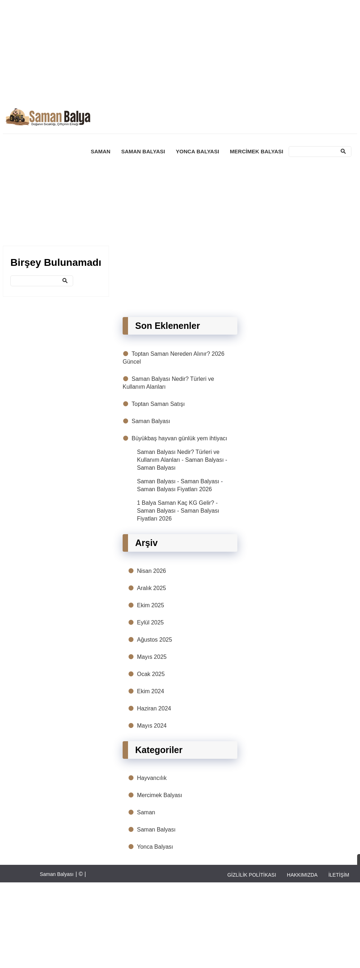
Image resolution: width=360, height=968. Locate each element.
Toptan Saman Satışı (158, 404)
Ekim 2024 (150, 691)
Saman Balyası (151, 421)
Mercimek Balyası (159, 795)
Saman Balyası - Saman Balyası (178, 481)
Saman (146, 812)
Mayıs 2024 (152, 726)
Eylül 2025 (150, 622)
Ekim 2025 (150, 605)
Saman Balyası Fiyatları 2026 (174, 489)
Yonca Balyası (155, 847)
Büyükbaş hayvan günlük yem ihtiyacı (179, 438)
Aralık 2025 (151, 588)
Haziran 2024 (154, 708)
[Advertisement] (175, 53)
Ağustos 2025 (154, 640)
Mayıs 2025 (152, 657)
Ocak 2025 (151, 674)
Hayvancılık (152, 778)
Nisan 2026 (151, 571)
